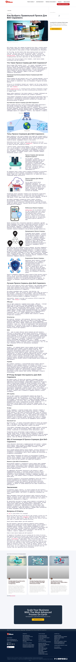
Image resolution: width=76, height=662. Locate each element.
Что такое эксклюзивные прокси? (43, 637)
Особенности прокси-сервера (59, 637)
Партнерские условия (57, 648)
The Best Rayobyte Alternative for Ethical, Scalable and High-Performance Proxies (37, 582)
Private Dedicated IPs (26, 638)
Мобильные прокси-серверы (27, 640)
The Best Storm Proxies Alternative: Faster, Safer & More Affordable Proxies (59, 582)
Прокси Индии (40, 650)
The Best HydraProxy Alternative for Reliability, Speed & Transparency (16, 582)
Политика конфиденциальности (59, 642)
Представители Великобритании (43, 644)
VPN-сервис (25, 641)
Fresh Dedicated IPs (26, 637)
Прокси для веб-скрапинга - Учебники (60, 641)
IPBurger (17, 299)
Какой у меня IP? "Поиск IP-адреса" (28, 644)
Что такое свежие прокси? (42, 636)
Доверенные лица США (42, 643)
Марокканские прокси (42, 645)
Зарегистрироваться (56, 28)
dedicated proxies (11, 55)
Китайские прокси (41, 652)
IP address (15, 86)
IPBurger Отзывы (57, 638)
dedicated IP (26, 517)
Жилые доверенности (26, 635)
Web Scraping (28, 630)
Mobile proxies (28, 210)
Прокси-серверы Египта (42, 649)
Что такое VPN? (41, 638)
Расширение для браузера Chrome (28, 645)
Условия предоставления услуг (59, 643)
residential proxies (14, 88)
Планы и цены (56, 640)
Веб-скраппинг (9, 13)
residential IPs (29, 143)
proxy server (15, 538)
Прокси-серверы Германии (42, 651)
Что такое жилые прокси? (42, 635)
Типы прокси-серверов (42, 640)
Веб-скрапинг (23, 553)
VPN (10, 513)
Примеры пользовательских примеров (60, 636)
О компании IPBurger (57, 635)
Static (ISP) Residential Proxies (28, 636)
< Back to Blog (9, 10)
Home (8, 630)
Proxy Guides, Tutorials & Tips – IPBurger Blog (17, 630)
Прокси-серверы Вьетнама (42, 648)
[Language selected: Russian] (10, 647)
